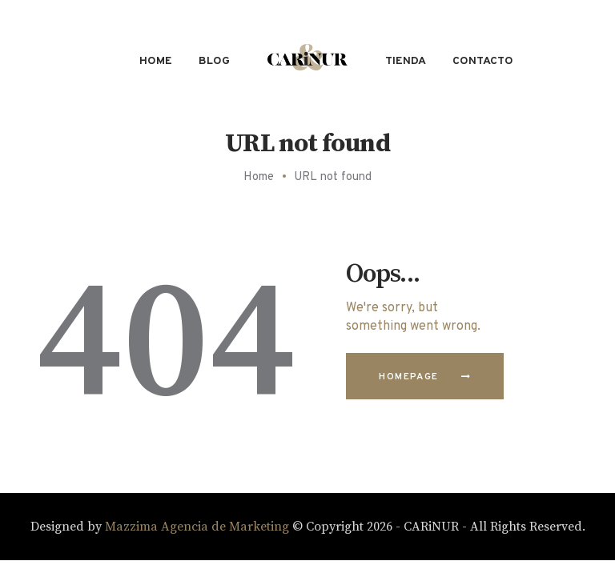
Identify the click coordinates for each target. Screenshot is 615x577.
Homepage (408, 377)
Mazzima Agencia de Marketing (197, 527)
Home (258, 177)
